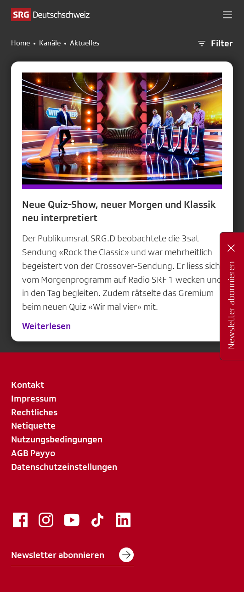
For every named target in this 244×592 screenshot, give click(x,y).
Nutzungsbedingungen (56, 439)
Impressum (34, 398)
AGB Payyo (33, 453)
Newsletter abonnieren (72, 554)
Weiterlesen (46, 325)
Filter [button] (214, 43)
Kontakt (27, 385)
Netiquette (33, 425)
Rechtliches (34, 412)
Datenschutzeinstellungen (64, 467)
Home (20, 43)
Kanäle (50, 43)
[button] (227, 14)
